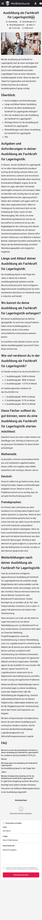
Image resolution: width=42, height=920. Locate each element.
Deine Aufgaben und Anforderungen (20, 100)
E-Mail (5, 836)
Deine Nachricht (9, 846)
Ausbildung (11, 22)
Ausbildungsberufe (15, 25)
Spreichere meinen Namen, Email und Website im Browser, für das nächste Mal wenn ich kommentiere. (22, 868)
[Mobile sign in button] (35, 3)
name (5, 827)
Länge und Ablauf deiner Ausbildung (20, 104)
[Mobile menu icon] (2, 3)
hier (15, 349)
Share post (27, 28)
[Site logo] (17, 3)
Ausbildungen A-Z (27, 22)
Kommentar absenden (21, 875)
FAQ (6, 137)
